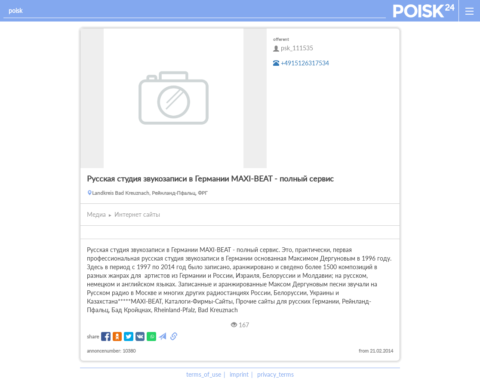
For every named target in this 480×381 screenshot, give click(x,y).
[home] (423, 11)
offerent (281, 39)
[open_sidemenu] (469, 11)
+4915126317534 (301, 63)
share (93, 336)
